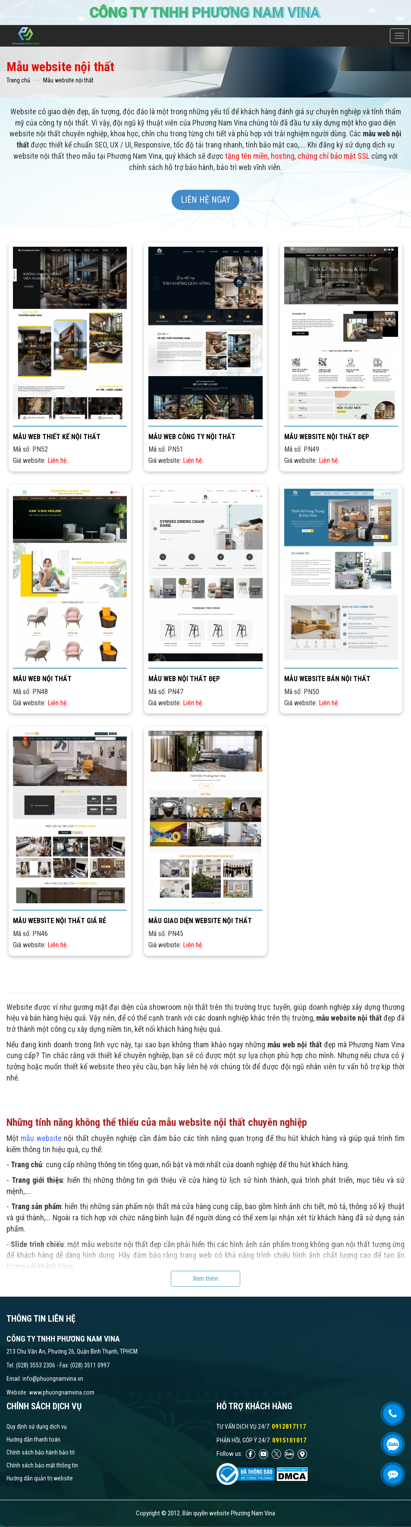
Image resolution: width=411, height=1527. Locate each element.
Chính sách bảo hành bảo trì (40, 1452)
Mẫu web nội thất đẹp (184, 679)
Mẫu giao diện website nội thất (200, 921)
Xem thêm (205, 1278)
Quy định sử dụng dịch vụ (36, 1426)
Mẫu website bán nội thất (327, 679)
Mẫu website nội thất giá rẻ (59, 921)
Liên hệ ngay (205, 200)
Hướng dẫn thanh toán (33, 1439)
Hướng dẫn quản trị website (39, 1478)
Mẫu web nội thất (42, 679)
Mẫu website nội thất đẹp (326, 437)
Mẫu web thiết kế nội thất (56, 437)
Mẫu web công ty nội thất (191, 437)
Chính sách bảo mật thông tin (42, 1465)
